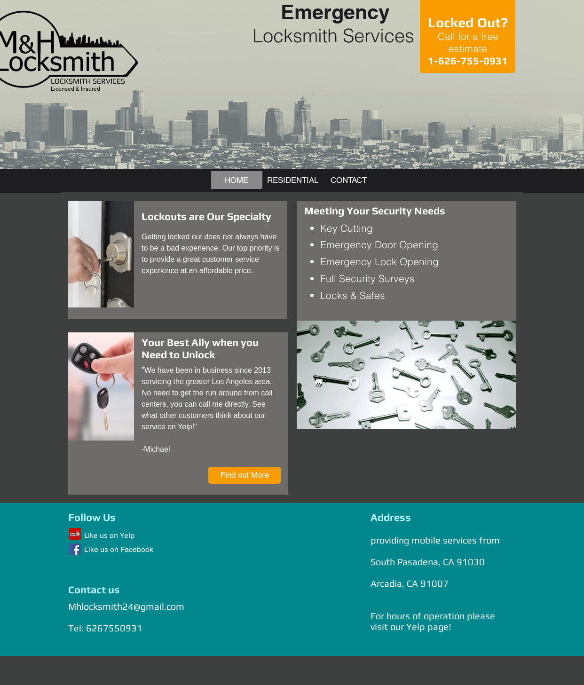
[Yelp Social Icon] (75, 534)
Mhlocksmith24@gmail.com (126, 606)
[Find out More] (244, 475)
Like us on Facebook (118, 549)
